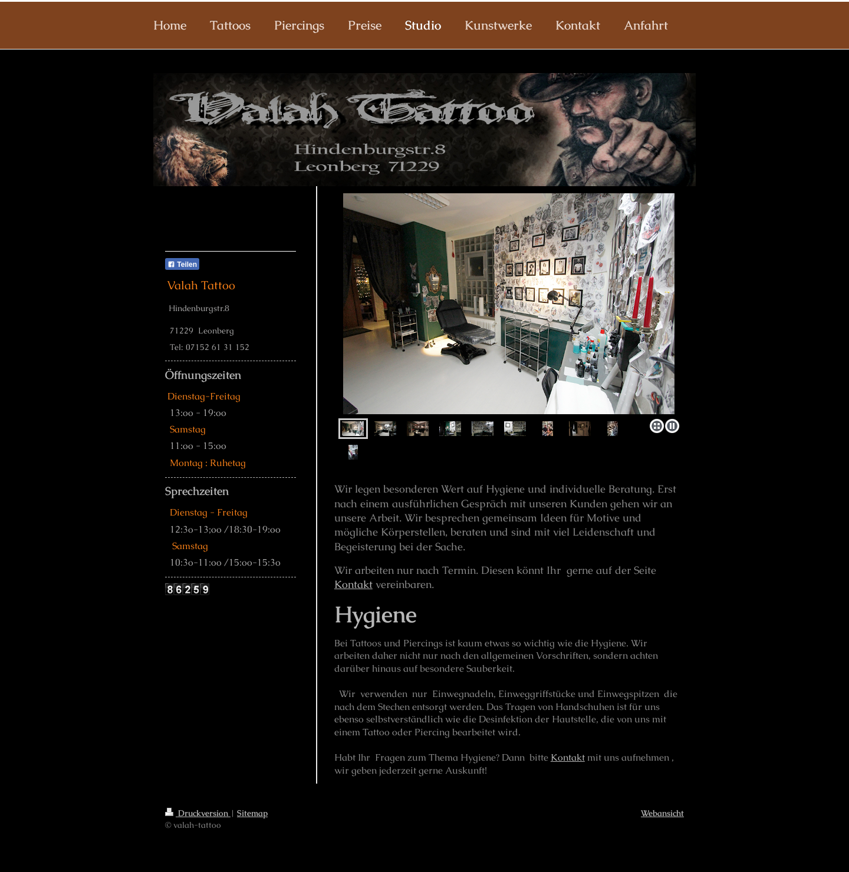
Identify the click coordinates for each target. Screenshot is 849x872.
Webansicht (662, 813)
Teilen (182, 264)
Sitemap (252, 813)
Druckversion (198, 813)
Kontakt (353, 584)
